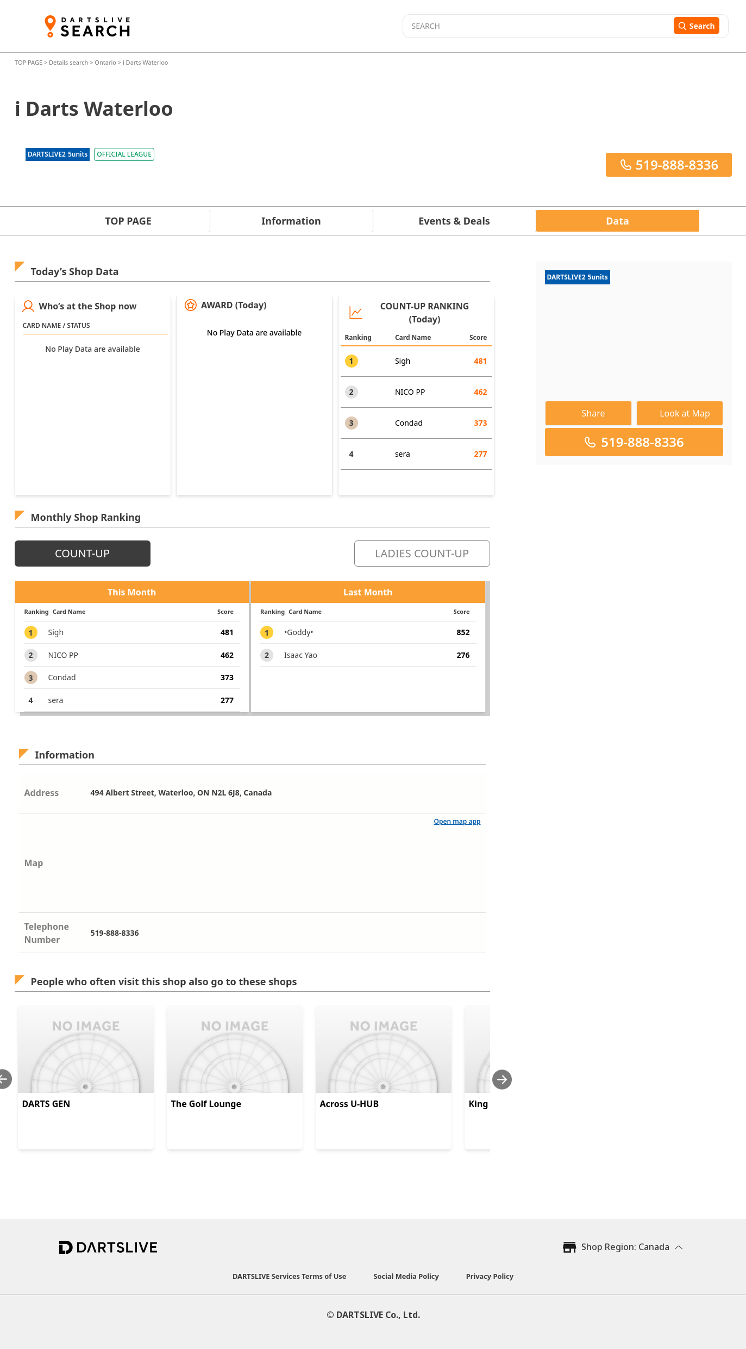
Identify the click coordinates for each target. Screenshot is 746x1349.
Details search (69, 62)
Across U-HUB (349, 1104)
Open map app (457, 821)
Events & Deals (454, 220)
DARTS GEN (46, 1104)
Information (291, 220)
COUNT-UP (82, 553)
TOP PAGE (29, 62)
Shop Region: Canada (625, 1247)
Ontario (105, 62)
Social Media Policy (405, 1276)
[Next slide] (502, 1079)
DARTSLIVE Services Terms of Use (289, 1276)
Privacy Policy (489, 1276)
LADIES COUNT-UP (422, 553)
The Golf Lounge (206, 1104)
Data (617, 220)
